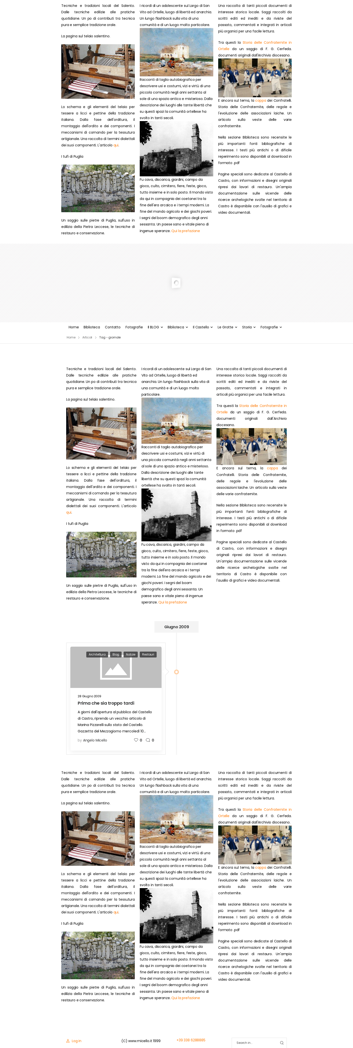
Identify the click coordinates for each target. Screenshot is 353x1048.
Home (74, 327)
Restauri (148, 654)
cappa (260, 100)
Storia (247, 327)
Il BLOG (153, 327)
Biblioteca (92, 327)
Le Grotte (225, 327)
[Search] (254, 1043)
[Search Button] (282, 1043)
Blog (116, 654)
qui (116, 145)
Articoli (87, 337)
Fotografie (134, 327)
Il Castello (201, 327)
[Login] (73, 1041)
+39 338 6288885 (190, 1040)
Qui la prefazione (185, 230)
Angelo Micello (95, 740)
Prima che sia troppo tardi (106, 703)
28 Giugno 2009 (89, 696)
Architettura (97, 654)
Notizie (130, 654)
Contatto (113, 327)
